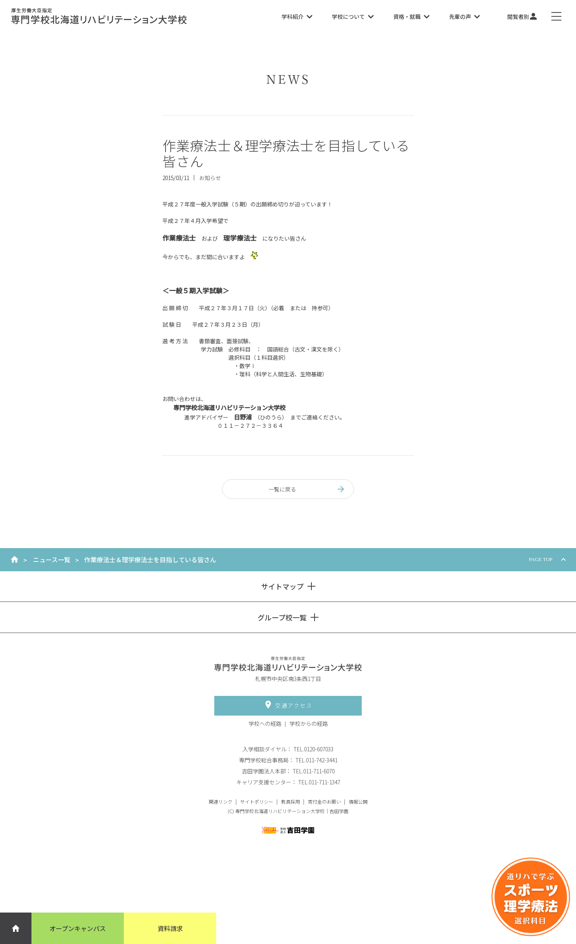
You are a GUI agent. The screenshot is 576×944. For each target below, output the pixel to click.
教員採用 (290, 801)
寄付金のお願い (324, 801)
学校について (353, 16)
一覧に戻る (307, 489)
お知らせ (210, 178)
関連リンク (220, 801)
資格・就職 (411, 16)
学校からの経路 (308, 723)
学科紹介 (297, 16)
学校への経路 (265, 723)
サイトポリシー (256, 801)
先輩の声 (464, 16)
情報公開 (358, 801)
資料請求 (170, 928)
